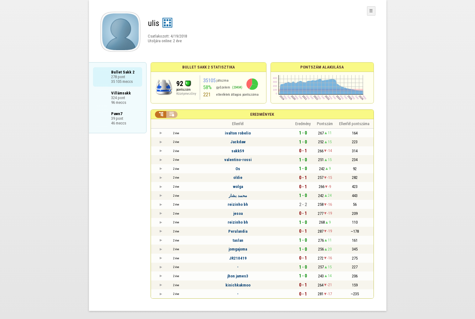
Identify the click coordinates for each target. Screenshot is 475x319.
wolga (238, 186)
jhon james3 (237, 276)
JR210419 (238, 258)
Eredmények (262, 114)
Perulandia (237, 231)
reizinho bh (238, 204)
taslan (238, 240)
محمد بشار (238, 195)
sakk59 (237, 151)
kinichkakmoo (237, 285)
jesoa (238, 213)
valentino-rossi (238, 159)
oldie (237, 177)
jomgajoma (238, 249)
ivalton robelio (238, 133)
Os (237, 168)
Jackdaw (237, 141)
